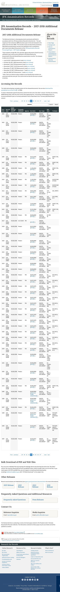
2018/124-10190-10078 (33, 416)
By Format (4, 552)
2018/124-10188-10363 (33, 394)
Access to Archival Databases (6, 561)
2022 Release (35, 486)
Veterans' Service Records (18, 10)
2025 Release (9, 485)
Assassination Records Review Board (52, 60)
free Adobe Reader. (19, 532)
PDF (32, 115)
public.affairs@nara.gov (42, 515)
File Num (48, 110)
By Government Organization (5, 555)
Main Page (51, 43)
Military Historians (20, 552)
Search (55, 5)
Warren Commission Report (51, 48)
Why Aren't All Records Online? (36, 564)
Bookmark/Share (47, 2)
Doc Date (32, 111)
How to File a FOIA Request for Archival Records (35, 568)
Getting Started (34, 550)
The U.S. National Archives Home (15, 4)
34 (33, 101)
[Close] (58, 577)
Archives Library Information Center (6, 565)
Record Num (8, 110)
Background (51, 45)
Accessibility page (38, 533)
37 (40, 101)
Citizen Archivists (37, 2)
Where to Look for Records (35, 561)
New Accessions (49, 552)
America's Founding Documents (54, 10)
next (45, 101)
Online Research (7, 548)
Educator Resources (30, 10)
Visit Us (42, 10)
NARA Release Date (13, 109)
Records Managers (20, 557)
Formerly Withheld (20, 110)
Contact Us (55, 2)
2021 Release (50, 486)
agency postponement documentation (35, 481)
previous (16, 101)
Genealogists (19, 550)
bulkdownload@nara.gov (12, 472)
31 (26, 101)
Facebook (22, 580)
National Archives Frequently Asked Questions (35, 554)
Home (3, 20)
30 (24, 101)
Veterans (18, 559)
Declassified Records (36, 558)
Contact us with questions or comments (10, 540)
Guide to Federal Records (37, 556)
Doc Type (41, 111)
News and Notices (49, 550)
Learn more (46, 589)
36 (38, 101)
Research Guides (36, 548)
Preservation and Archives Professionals (22, 555)
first (11, 101)
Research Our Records (6, 10)
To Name (54, 111)
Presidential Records (7, 559)
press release (26, 60)
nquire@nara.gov (12, 515)
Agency (27, 111)
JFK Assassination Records (24, 20)
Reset (56, 104)
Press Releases (38, 500)
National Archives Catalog (8, 557)
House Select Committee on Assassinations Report (52, 54)
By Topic (4, 550)
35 (35, 101)
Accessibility (17, 585)
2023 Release (21, 486)
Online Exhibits (5, 567)
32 (29, 101)
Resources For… (21, 548)
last (49, 101)
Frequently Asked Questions (15, 500)
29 (22, 101)
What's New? (49, 548)
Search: (29, 104)
